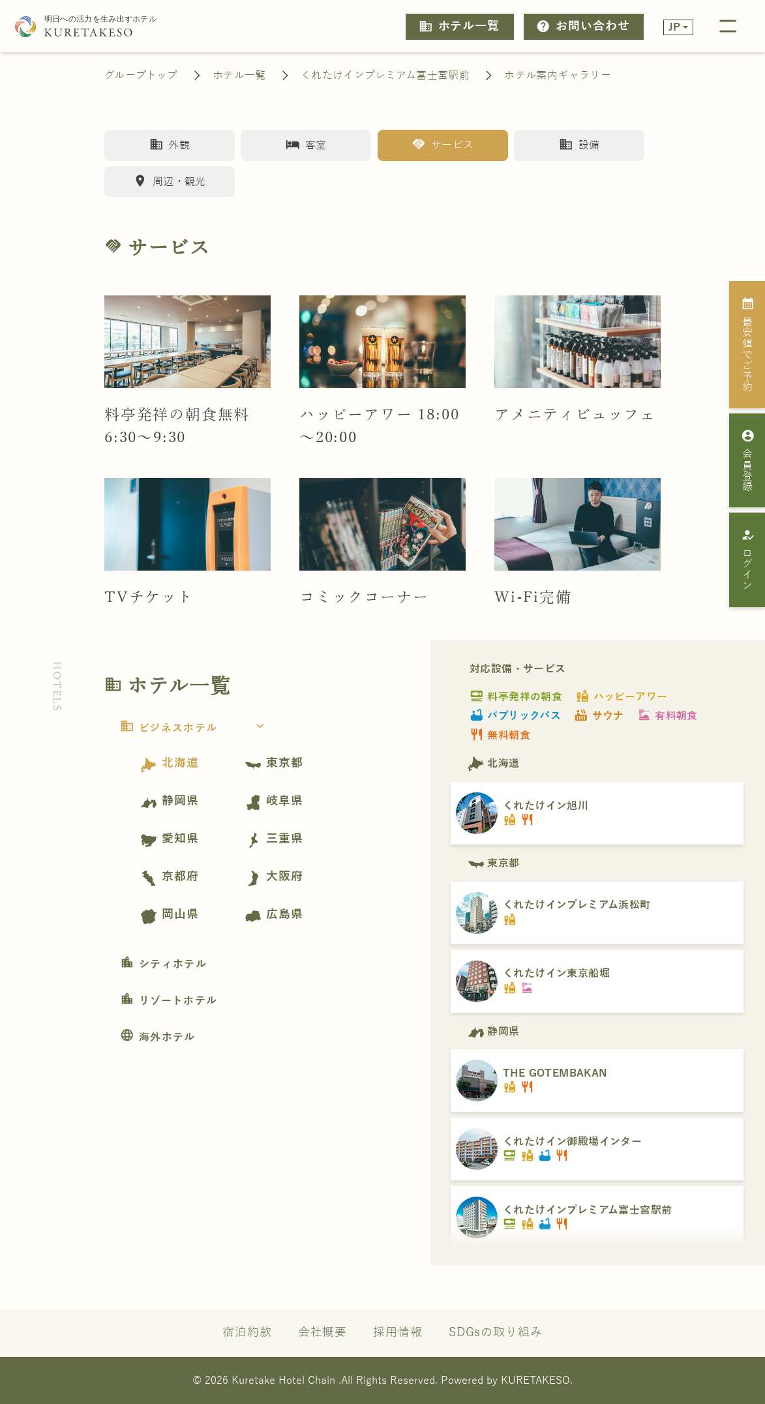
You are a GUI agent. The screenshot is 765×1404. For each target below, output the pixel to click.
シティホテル (163, 964)
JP (674, 27)
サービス (442, 144)
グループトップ (141, 75)
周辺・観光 (169, 180)
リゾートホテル (168, 1001)
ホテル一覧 (459, 26)
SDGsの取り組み (496, 1332)
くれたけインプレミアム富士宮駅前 (385, 75)
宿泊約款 (247, 1332)
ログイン (748, 559)
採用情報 (398, 1332)
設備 (579, 144)
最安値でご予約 (748, 344)
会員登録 (748, 460)
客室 (306, 144)
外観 (169, 144)
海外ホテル (158, 1037)
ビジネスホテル (196, 728)
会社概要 (323, 1332)
